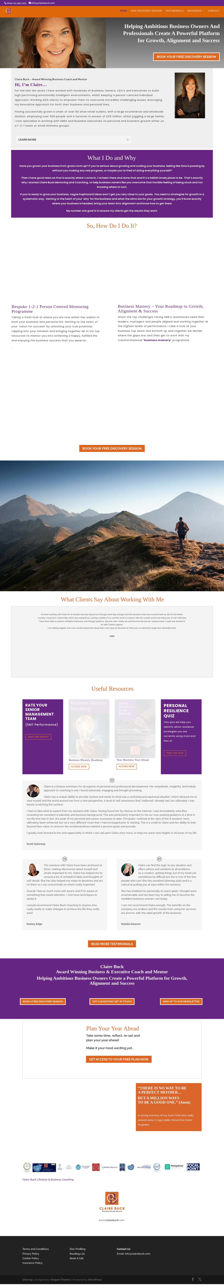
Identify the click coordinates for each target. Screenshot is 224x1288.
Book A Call (76, 1258)
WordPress (95, 1279)
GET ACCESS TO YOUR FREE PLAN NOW (118, 1059)
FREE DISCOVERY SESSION (146, 11)
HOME (123, 11)
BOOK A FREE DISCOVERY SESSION (43, 1001)
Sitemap (27, 1279)
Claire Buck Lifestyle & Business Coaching (48, 1179)
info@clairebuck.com (137, 1253)
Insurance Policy (32, 1262)
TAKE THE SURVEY (38, 737)
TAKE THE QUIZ (175, 753)
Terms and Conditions (35, 1248)
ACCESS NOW (79, 766)
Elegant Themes (61, 1279)
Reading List (77, 1253)
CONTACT (213, 11)
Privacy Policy (30, 1253)
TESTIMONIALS (175, 11)
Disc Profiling (78, 1248)
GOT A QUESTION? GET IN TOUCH (112, 1001)
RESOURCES (194, 11)
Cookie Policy (30, 1258)
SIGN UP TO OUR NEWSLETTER (181, 1001)
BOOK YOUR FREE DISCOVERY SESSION (186, 57)
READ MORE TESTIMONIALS (112, 944)
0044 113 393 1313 (16, 3)
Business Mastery (134, 306)
